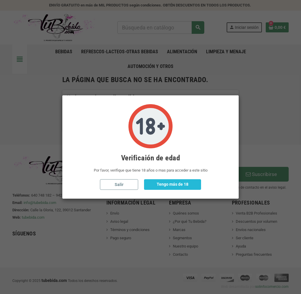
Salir (119, 184)
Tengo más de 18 (172, 184)
